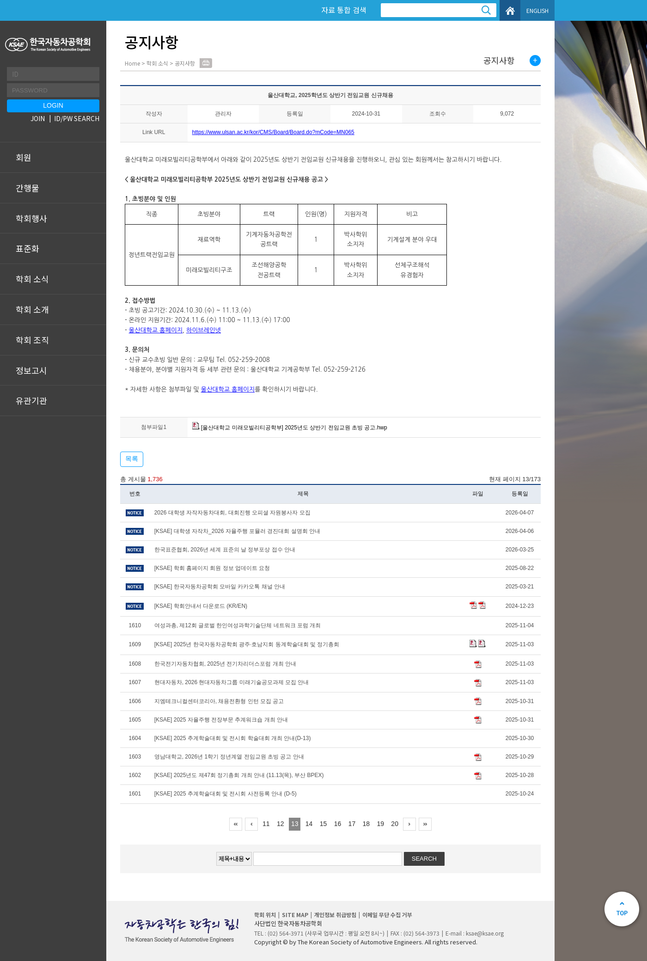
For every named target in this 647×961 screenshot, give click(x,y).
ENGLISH (537, 10)
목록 (131, 458)
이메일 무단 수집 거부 (387, 914)
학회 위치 (265, 914)
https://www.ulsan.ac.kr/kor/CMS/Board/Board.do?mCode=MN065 (273, 132)
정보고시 (31, 370)
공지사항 (499, 60)
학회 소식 (32, 279)
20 (394, 823)
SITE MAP (295, 914)
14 (309, 823)
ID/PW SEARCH (76, 118)
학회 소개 (32, 309)
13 (295, 823)
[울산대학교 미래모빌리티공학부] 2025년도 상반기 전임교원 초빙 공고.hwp (289, 427)
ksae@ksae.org (485, 933)
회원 (23, 157)
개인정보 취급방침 (335, 914)
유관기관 (31, 400)
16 (338, 823)
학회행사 (31, 218)
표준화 (27, 248)
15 (323, 823)
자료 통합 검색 (343, 9)
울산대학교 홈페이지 (156, 330)
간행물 (27, 188)
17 (352, 823)
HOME (510, 10)
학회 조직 (32, 340)
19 (380, 823)
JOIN (38, 118)
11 (266, 823)
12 (280, 823)
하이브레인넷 (203, 330)
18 (366, 823)
